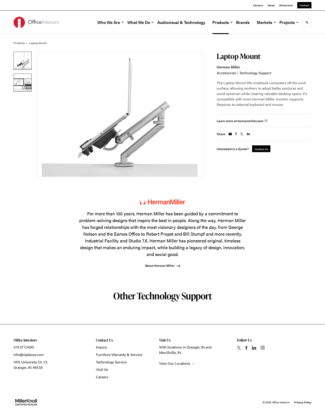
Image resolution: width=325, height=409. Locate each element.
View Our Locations (174, 363)
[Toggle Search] (306, 22)
